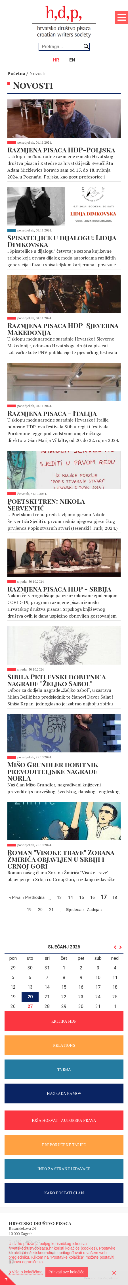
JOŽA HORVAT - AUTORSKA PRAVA (64, 1120)
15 (83, 897)
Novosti (37, 73)
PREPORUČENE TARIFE (64, 1144)
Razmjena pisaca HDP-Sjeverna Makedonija (62, 329)
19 (30, 909)
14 (71, 897)
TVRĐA (64, 1069)
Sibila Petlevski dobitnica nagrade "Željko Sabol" (56, 680)
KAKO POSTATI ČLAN (64, 1192)
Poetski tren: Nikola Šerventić (46, 504)
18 (116, 897)
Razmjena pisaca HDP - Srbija (59, 588)
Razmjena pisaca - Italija (52, 413)
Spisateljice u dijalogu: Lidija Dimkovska (61, 241)
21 (52, 909)
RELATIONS (64, 1045)
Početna (16, 73)
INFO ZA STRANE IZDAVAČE (64, 1168)
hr (56, 60)
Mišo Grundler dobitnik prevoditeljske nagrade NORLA (52, 771)
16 (94, 897)
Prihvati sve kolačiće (67, 1272)
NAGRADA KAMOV (64, 1093)
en (72, 60)
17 (104, 896)
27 (30, 1006)
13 (60, 897)
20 (41, 909)
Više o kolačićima (27, 1272)
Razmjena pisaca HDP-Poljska (61, 149)
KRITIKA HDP (64, 1021)
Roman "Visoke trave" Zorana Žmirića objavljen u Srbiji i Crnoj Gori (60, 859)
